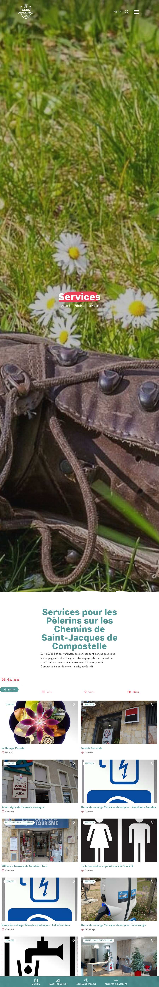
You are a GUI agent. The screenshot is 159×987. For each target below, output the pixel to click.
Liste (49, 692)
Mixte (135, 692)
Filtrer (11, 689)
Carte (91, 692)
